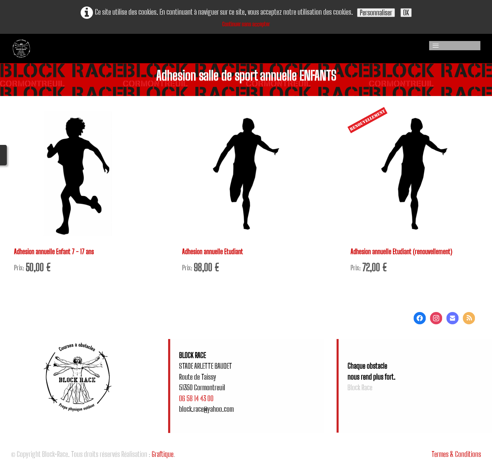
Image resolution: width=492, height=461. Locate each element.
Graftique (163, 455)
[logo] (76, 48)
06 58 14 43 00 (196, 399)
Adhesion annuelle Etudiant (214, 252)
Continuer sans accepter (246, 24)
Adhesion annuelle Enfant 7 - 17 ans (56, 252)
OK (406, 12)
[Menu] (454, 45)
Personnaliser (376, 12)
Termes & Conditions (456, 455)
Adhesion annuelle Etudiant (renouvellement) (404, 252)
